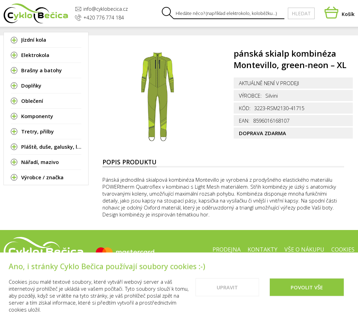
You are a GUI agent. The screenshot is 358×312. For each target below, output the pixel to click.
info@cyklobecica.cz (101, 9)
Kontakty (262, 249)
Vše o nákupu (304, 249)
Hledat (301, 13)
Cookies (343, 249)
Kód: (245, 108)
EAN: (244, 120)
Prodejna (227, 249)
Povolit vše (307, 296)
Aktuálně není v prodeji (269, 83)
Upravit (227, 296)
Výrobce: (250, 95)
